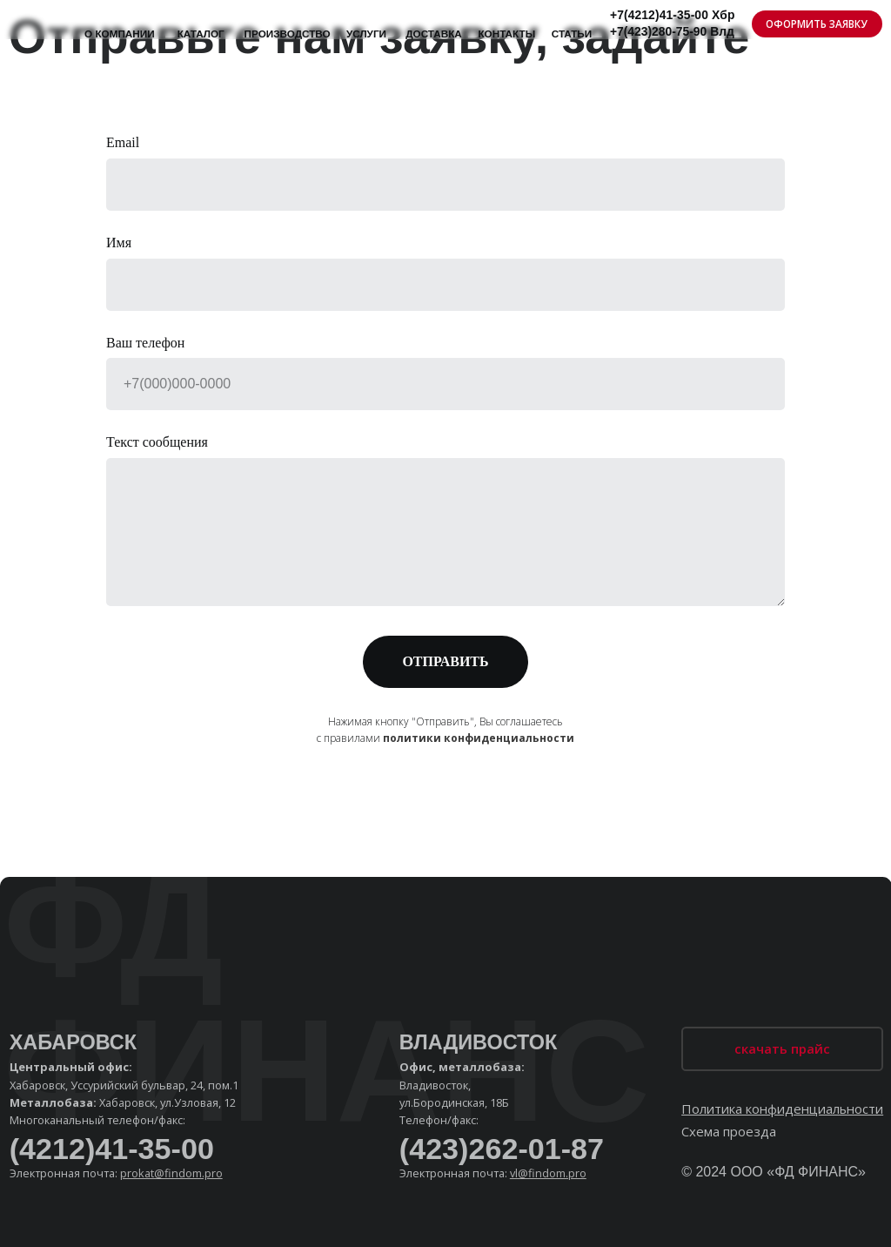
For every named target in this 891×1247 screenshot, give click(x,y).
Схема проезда (728, 1131)
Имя (118, 242)
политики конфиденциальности (478, 738)
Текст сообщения (157, 442)
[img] (36, 20)
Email (122, 142)
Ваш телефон (145, 342)
